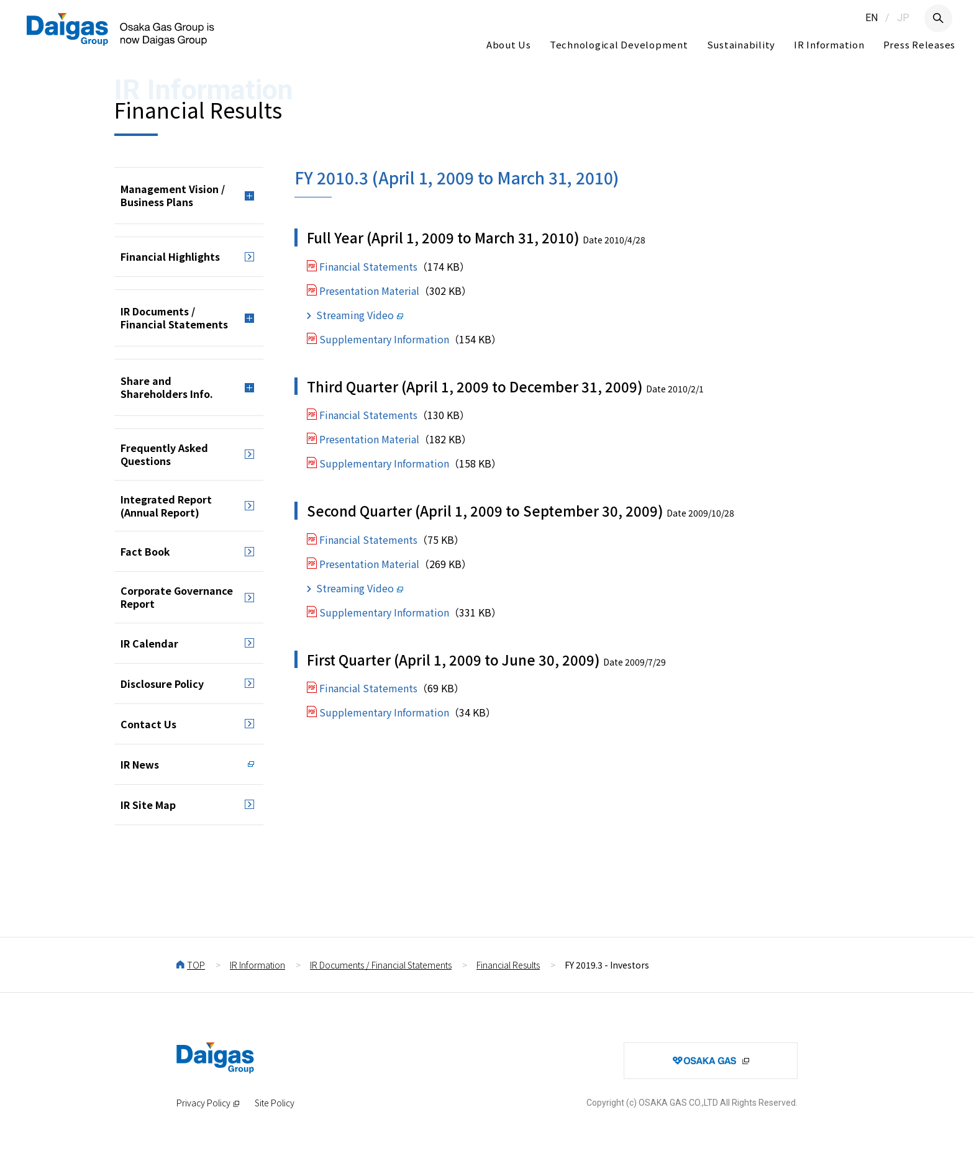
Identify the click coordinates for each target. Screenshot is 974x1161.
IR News (140, 764)
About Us (508, 44)
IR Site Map (148, 804)
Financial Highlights (170, 256)
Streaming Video (355, 314)
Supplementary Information (384, 339)
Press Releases (919, 44)
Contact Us (148, 723)
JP (903, 18)
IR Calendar (149, 643)
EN (871, 18)
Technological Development (619, 44)
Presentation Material (369, 290)
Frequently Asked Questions (164, 454)
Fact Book (145, 551)
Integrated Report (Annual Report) (166, 506)
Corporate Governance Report (177, 597)
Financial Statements (368, 266)
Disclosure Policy (162, 683)
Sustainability (741, 44)
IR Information (829, 44)
